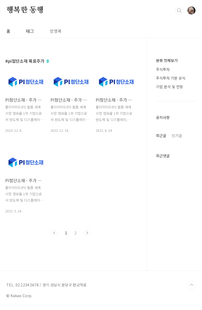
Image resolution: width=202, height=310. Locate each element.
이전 (54, 233)
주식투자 (163, 69)
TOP (191, 285)
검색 (179, 10)
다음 (87, 233)
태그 (30, 31)
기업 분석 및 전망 (169, 86)
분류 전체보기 (167, 60)
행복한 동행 (25, 10)
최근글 (161, 135)
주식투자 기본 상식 (170, 78)
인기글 (177, 135)
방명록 (56, 31)
